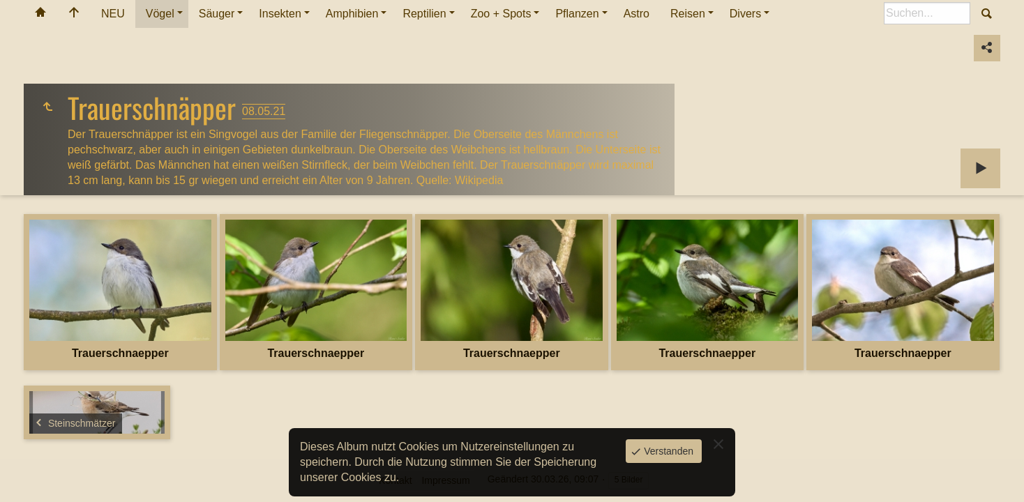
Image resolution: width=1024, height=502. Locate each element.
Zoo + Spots (501, 14)
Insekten (280, 14)
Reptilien (424, 14)
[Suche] (927, 13)
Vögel (160, 14)
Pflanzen (576, 14)
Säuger (217, 14)
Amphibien (352, 14)
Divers (745, 14)
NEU (113, 14)
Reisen (687, 14)
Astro (636, 14)
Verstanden (667, 451)
